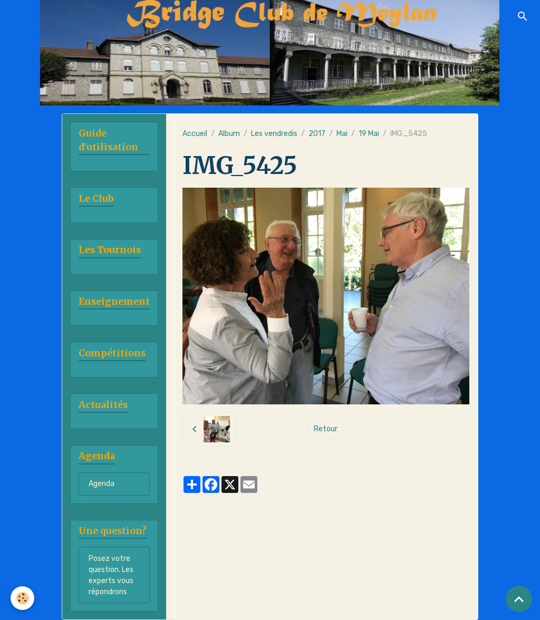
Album (229, 133)
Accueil (194, 133)
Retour (326, 428)
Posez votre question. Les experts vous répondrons (111, 575)
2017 (316, 133)
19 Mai (369, 133)
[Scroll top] (519, 599)
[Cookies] (22, 598)
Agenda (101, 483)
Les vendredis (274, 133)
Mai (342, 133)
